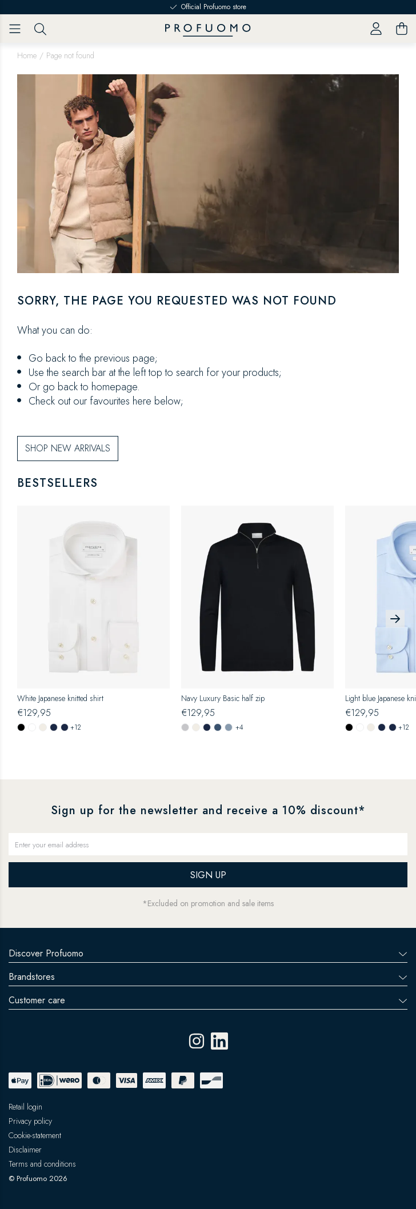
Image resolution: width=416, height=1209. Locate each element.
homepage (114, 386)
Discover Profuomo (208, 953)
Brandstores (208, 976)
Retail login (25, 1106)
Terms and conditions (42, 1164)
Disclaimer (25, 1149)
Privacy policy (30, 1121)
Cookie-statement (35, 1135)
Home (27, 55)
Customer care (208, 1000)
